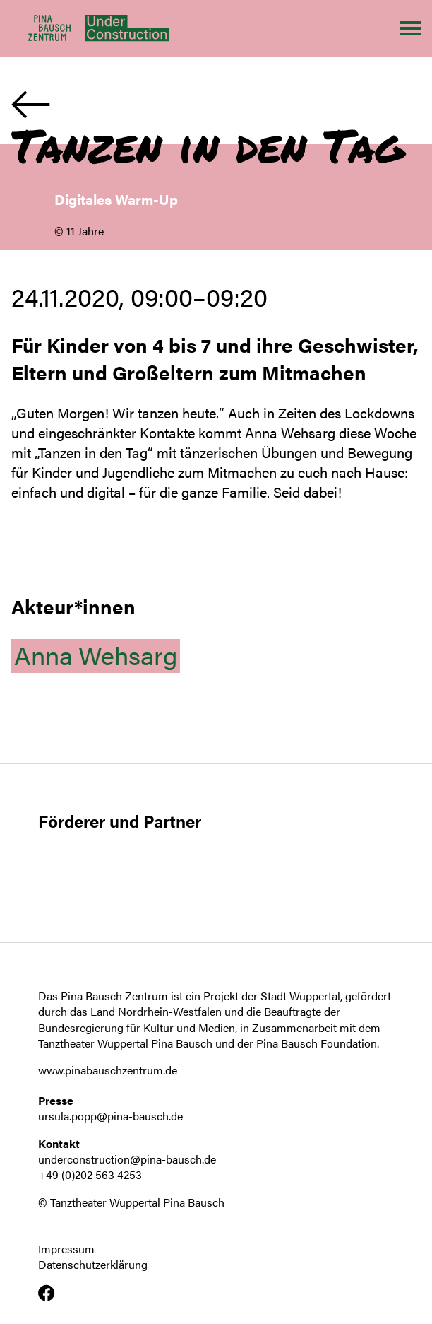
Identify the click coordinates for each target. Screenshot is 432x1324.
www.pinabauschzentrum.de (107, 1070)
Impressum (66, 1249)
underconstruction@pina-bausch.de (127, 1159)
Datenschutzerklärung (93, 1264)
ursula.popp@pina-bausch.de (110, 1116)
